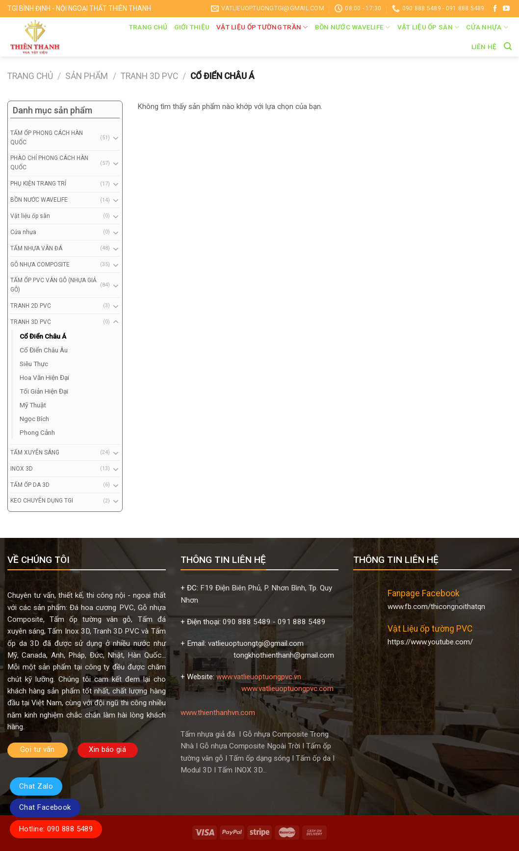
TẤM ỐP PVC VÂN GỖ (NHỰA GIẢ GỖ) (53, 285)
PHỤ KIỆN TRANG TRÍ (38, 183)
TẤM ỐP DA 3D (30, 484)
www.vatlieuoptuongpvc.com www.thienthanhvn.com (258, 700)
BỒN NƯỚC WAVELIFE (352, 27)
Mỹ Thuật (33, 405)
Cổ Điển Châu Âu (44, 350)
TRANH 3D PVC (149, 76)
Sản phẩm (86, 76)
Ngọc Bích (34, 419)
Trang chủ (148, 27)
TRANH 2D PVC (30, 305)
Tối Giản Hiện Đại (44, 391)
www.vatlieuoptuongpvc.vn (258, 676)
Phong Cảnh (37, 432)
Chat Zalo (36, 786)
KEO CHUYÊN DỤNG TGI (41, 500)
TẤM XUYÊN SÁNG (34, 452)
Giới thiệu (191, 27)
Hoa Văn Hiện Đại (44, 377)
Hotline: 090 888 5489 (56, 828)
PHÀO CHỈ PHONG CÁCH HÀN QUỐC (49, 163)
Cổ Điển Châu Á (43, 336)
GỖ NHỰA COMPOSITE (40, 264)
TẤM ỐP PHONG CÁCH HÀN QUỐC (46, 138)
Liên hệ (484, 47)
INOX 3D (21, 468)
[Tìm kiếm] (508, 46)
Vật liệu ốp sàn (428, 27)
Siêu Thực (34, 364)
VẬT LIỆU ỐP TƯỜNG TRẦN (262, 27)
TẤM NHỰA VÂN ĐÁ (36, 248)
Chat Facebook (45, 807)
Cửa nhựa (487, 27)
